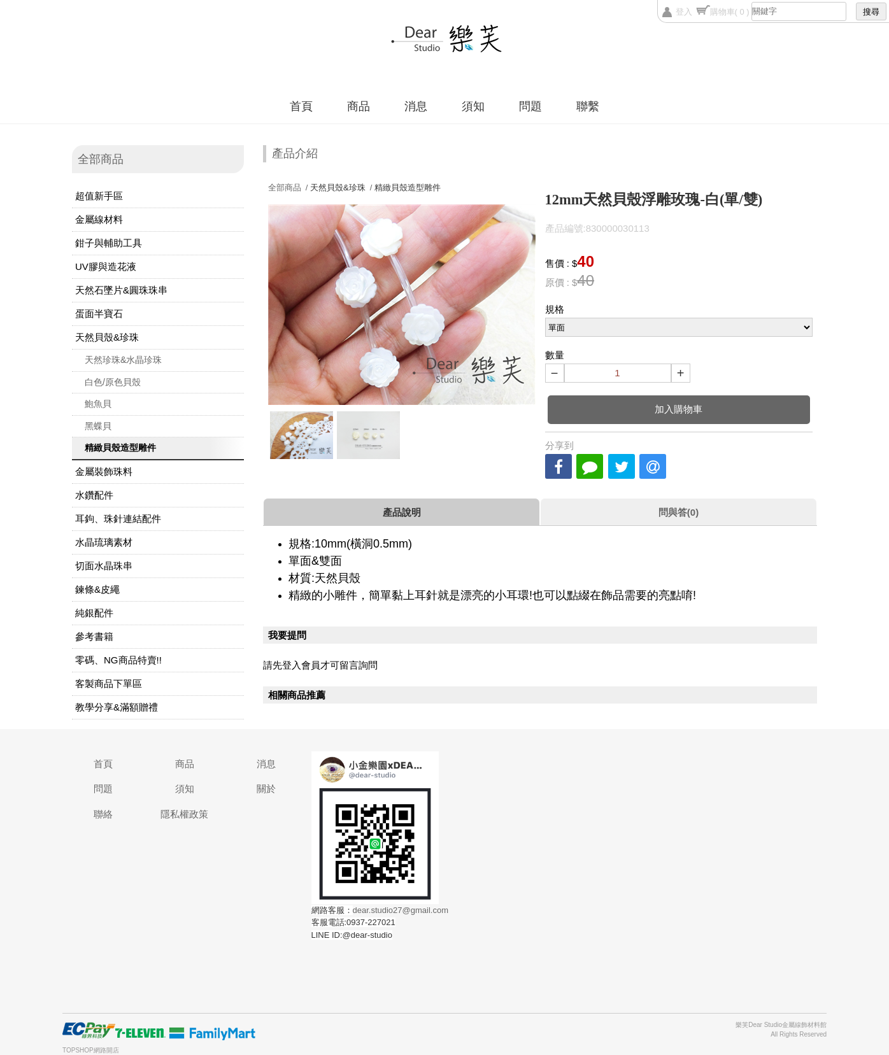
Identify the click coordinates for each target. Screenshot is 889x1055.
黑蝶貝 (98, 426)
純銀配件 (94, 612)
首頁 (301, 106)
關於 (266, 788)
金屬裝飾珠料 (103, 471)
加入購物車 (678, 409)
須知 (473, 106)
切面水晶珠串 (103, 565)
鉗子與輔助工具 (108, 242)
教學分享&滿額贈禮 (116, 707)
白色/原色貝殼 (113, 382)
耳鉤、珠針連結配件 (118, 518)
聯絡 (103, 814)
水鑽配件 (94, 495)
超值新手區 (99, 195)
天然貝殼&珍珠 (107, 337)
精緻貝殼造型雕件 (120, 448)
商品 (358, 106)
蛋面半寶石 (99, 313)
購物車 (730, 12)
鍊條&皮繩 (97, 589)
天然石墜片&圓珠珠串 (121, 290)
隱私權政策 (184, 814)
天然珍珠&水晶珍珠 (123, 360)
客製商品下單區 (108, 683)
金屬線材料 (99, 219)
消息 (415, 106)
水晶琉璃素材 (103, 542)
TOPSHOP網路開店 (90, 1050)
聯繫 (587, 106)
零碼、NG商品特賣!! (118, 660)
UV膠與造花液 (105, 266)
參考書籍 (94, 636)
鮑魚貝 (98, 404)
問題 (530, 106)
